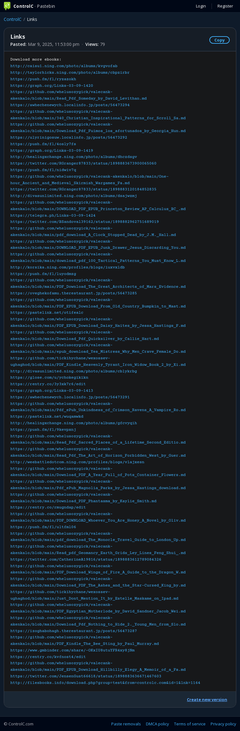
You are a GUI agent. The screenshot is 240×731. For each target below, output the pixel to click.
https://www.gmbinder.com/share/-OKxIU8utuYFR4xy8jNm (72, 650)
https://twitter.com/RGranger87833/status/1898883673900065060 (83, 163)
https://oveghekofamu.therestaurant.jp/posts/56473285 (73, 293)
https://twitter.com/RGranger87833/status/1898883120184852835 (83, 189)
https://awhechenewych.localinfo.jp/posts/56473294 (70, 105)
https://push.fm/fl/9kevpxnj (43, 430)
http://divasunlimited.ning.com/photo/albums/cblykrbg (73, 371)
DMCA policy (157, 724)
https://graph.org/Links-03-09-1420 (51, 86)
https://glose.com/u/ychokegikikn (49, 377)
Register (225, 6)
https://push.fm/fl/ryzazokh (43, 79)
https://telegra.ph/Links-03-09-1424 (53, 215)
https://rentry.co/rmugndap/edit (48, 507)
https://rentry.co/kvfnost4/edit (48, 657)
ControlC (13, 19)
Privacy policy (223, 724)
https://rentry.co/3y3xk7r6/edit (48, 384)
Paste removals (126, 724)
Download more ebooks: (105, 371)
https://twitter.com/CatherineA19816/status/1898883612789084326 (85, 559)
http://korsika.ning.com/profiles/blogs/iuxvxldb (67, 267)
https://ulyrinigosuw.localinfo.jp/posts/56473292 (68, 137)
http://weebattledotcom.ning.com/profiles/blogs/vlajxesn (77, 462)
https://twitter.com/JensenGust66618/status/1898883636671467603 (85, 676)
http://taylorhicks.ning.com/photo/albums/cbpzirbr (70, 73)
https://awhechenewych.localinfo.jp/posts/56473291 (70, 397)
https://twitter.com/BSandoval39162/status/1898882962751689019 (84, 222)
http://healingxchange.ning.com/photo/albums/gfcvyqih (73, 423)
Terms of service (190, 724)
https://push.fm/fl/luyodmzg (43, 274)
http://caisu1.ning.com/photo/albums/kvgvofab (64, 66)
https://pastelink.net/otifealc (46, 313)
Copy (219, 40)
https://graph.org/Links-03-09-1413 (51, 391)
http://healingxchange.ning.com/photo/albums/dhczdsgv (73, 157)
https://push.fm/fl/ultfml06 (43, 527)
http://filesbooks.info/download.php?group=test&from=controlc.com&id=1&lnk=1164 (105, 683)
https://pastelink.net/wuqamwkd (46, 417)
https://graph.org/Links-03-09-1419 (51, 151)
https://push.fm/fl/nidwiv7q (43, 170)
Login (201, 6)
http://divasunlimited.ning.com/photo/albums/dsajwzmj (73, 196)
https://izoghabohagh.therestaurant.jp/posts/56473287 (73, 631)
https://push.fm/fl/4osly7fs (43, 144)
